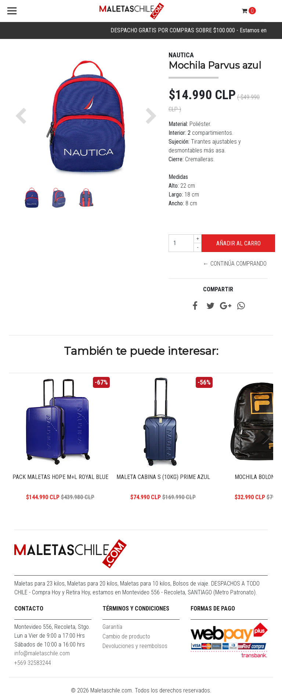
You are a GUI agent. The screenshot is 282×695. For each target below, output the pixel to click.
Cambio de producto (126, 636)
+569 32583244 (32, 662)
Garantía (112, 626)
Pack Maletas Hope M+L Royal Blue (60, 476)
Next (262, 438)
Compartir (218, 289)
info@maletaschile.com (42, 653)
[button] (22, 116)
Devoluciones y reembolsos (134, 645)
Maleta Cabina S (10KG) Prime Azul (163, 476)
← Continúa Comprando (235, 263)
